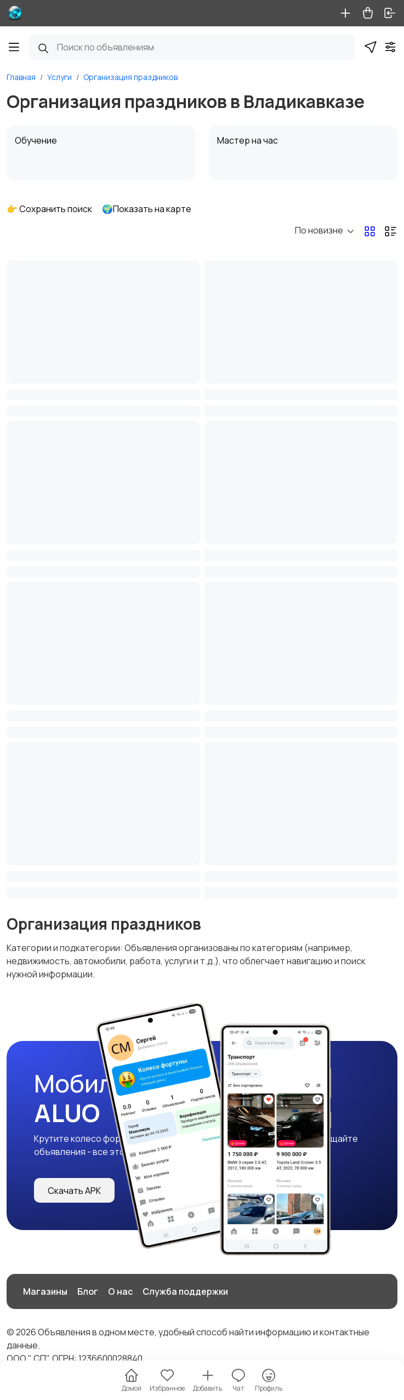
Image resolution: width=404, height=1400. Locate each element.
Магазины (45, 1291)
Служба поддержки (185, 1291)
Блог (87, 1291)
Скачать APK (74, 1191)
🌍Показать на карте (146, 209)
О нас (120, 1291)
